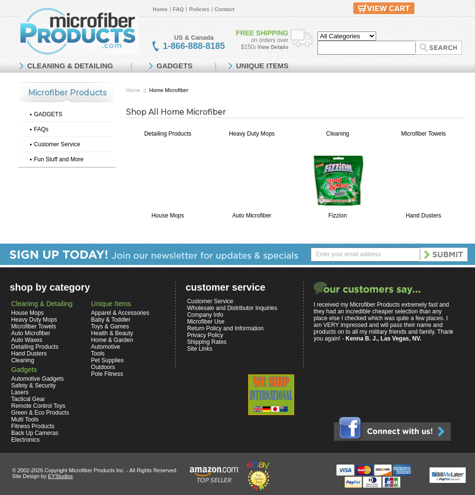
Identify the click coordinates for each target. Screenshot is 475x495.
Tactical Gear (28, 399)
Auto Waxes (26, 340)
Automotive (105, 346)
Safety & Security (33, 385)
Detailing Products (167, 133)
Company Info (205, 314)
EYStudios (60, 476)
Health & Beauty (112, 333)
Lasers (20, 392)
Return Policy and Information (225, 328)
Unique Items (111, 304)
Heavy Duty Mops (252, 133)
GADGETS (48, 114)
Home (160, 9)
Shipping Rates (206, 342)
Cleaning (337, 133)
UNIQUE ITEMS (262, 66)
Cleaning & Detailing (42, 304)
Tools (98, 353)
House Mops (167, 215)
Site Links (199, 348)
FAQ (178, 9)
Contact (225, 9)
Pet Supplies (107, 360)
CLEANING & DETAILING (70, 66)
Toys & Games (110, 326)
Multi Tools (24, 419)
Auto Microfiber (251, 215)
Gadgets (24, 369)
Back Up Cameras (34, 433)
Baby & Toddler (110, 319)
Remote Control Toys (38, 405)
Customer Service (57, 144)
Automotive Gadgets (37, 378)
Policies (199, 9)
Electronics (25, 439)
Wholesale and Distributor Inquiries (232, 308)
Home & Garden (112, 340)
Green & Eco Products (40, 412)
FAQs (41, 129)
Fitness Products (32, 426)
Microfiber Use (205, 321)
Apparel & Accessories (120, 312)
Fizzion (338, 215)
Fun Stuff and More (59, 159)
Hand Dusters (423, 215)
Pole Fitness (107, 374)
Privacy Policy (205, 335)
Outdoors (103, 367)
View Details (272, 47)
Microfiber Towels (423, 133)
